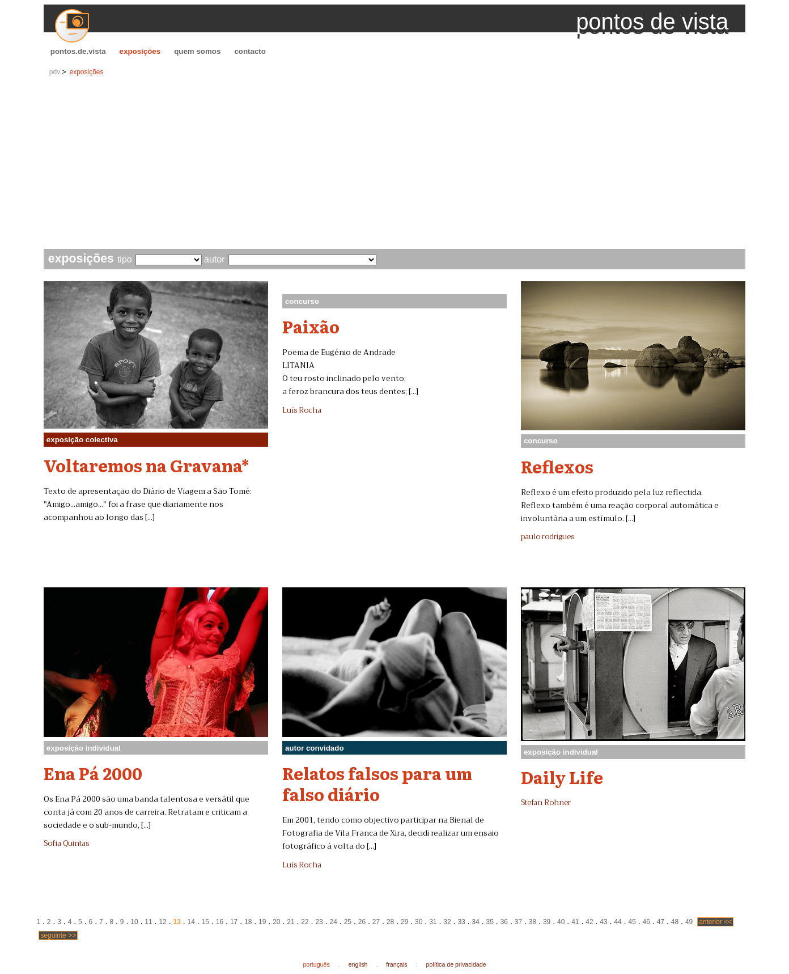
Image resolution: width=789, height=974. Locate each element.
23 (319, 922)
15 (205, 922)
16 (219, 922)
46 (646, 922)
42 (589, 922)
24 (333, 922)
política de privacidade (456, 964)
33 (461, 922)
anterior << (715, 922)
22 (304, 922)
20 (276, 922)
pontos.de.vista (78, 51)
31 (432, 922)
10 (134, 922)
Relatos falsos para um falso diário (377, 783)
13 (177, 922)
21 (290, 922)
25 (347, 922)
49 (689, 922)
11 (148, 922)
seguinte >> (58, 935)
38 (532, 922)
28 (390, 922)
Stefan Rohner (546, 803)
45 (632, 922)
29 (404, 922)
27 (376, 922)
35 (490, 922)
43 (603, 922)
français (396, 964)
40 (561, 922)
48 (674, 922)
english (358, 964)
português (316, 964)
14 (191, 922)
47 (660, 922)
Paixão (311, 326)
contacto (250, 51)
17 (233, 922)
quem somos (197, 51)
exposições (140, 51)
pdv (54, 72)
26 (362, 922)
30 (418, 922)
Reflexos (557, 466)
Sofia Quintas (66, 843)
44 (617, 922)
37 (518, 922)
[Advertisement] (394, 163)
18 (248, 922)
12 (162, 922)
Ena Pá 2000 (93, 772)
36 (504, 922)
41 (575, 922)
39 (546, 922)
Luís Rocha (301, 410)
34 (475, 922)
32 (447, 922)
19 (262, 922)
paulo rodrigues (547, 537)
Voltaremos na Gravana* (146, 464)
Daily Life (562, 776)
